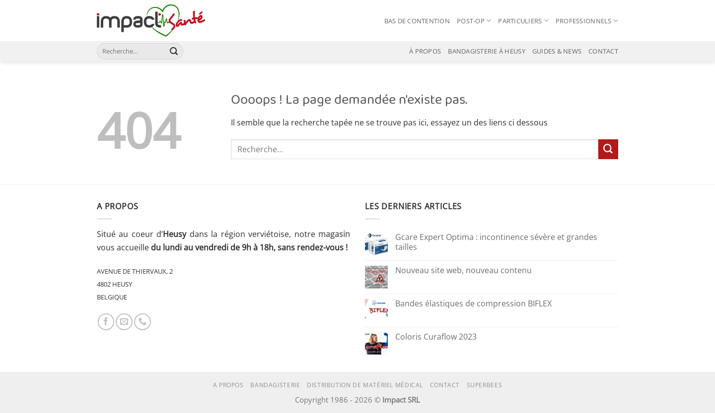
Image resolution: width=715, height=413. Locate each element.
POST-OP (474, 20)
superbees (484, 385)
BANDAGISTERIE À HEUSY (486, 51)
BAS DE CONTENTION (417, 20)
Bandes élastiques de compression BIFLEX (473, 304)
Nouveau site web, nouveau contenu (463, 271)
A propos (228, 385)
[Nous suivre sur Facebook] (106, 321)
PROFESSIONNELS (587, 20)
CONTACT (603, 51)
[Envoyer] (174, 51)
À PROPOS (425, 51)
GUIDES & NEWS (556, 51)
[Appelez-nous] (142, 321)
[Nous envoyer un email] (124, 321)
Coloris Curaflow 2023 (436, 337)
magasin (334, 234)
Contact (445, 385)
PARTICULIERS (523, 20)
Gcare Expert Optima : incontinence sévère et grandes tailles (496, 242)
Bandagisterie (275, 385)
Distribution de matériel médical (365, 385)
